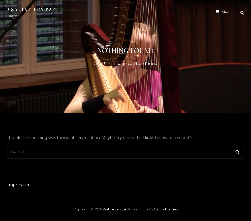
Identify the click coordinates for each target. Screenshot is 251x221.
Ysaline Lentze (32, 10)
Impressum (19, 184)
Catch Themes (166, 209)
